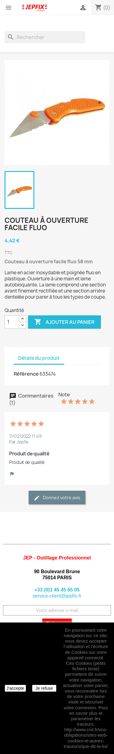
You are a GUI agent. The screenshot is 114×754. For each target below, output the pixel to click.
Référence (26, 374)
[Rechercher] (45, 37)
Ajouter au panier (64, 322)
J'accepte (15, 688)
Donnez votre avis (57, 498)
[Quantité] (12, 322)
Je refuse (44, 688)
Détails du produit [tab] (39, 358)
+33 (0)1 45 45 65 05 (57, 589)
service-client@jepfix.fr (57, 595)
